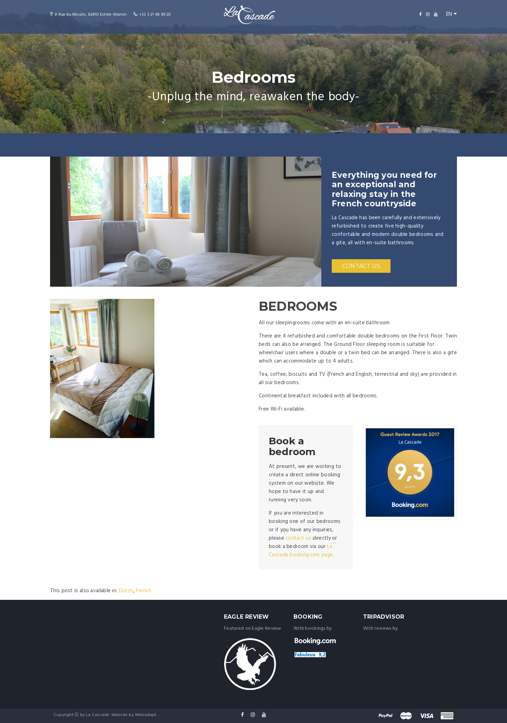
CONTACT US (361, 266)
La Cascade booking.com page (301, 550)
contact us (298, 538)
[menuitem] (126, 591)
